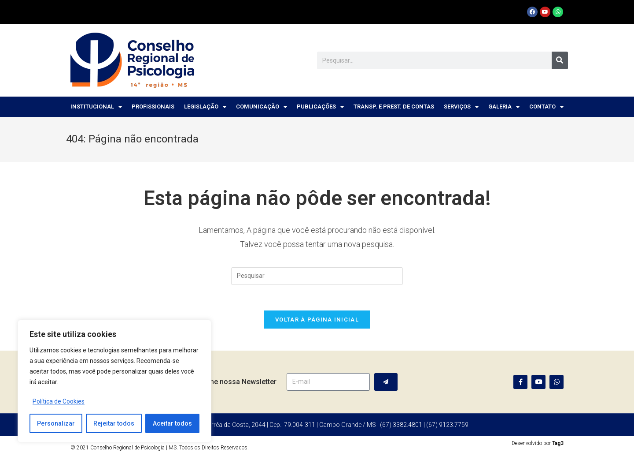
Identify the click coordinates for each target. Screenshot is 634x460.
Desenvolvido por (538, 444)
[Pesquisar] (560, 60)
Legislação (205, 107)
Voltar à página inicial (317, 320)
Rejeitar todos (113, 423)
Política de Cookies (59, 401)
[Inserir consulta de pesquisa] (317, 276)
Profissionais (153, 106)
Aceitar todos (172, 423)
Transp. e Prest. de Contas (394, 106)
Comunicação (261, 107)
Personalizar (56, 423)
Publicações (320, 107)
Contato (546, 107)
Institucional (96, 107)
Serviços (461, 107)
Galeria (504, 107)
